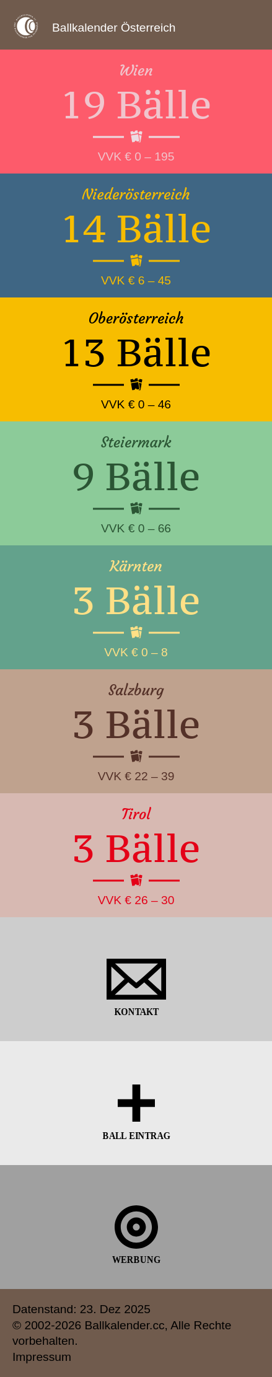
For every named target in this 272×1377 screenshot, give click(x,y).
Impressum (41, 1356)
